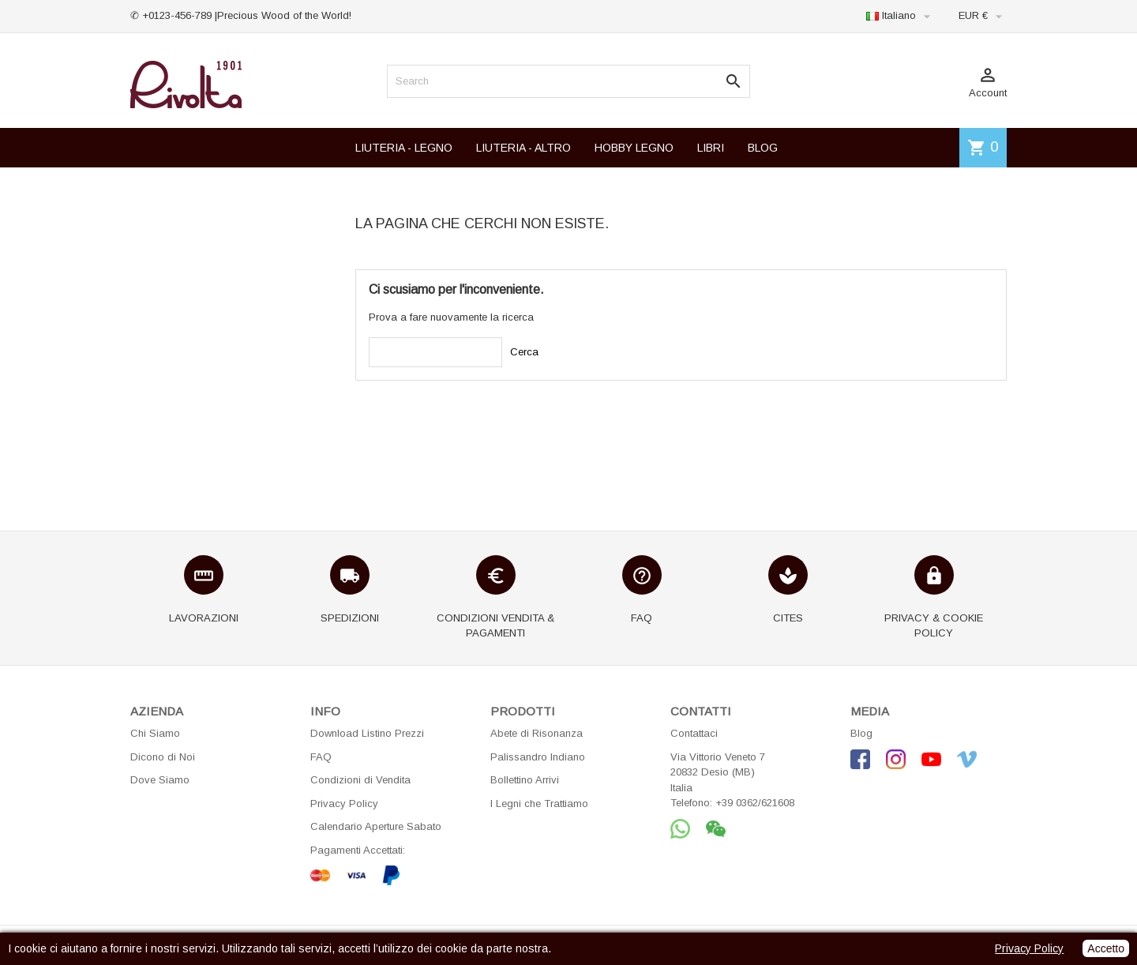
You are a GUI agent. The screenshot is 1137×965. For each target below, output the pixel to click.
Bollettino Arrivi (524, 780)
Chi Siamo (155, 733)
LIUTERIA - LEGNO (403, 147)
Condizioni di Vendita (360, 780)
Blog (861, 733)
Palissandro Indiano (537, 757)
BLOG (763, 147)
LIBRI (710, 147)
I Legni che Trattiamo (539, 803)
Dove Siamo (160, 780)
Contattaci (694, 733)
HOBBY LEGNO (634, 147)
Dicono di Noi (162, 757)
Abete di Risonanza (536, 733)
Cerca (524, 352)
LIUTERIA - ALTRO (523, 147)
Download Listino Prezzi (367, 733)
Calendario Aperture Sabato (375, 826)
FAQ (321, 757)
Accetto (1105, 948)
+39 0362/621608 (754, 803)
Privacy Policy (344, 803)
